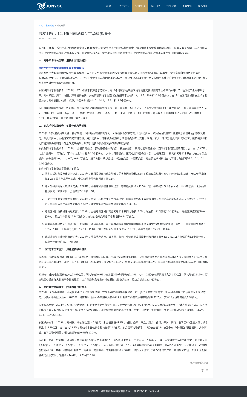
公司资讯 (140, 6)
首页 (108, 6)
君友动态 (50, 25)
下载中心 (187, 6)
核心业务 (156, 6)
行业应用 (172, 6)
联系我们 (203, 6)
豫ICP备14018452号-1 (146, 391)
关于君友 (124, 6)
